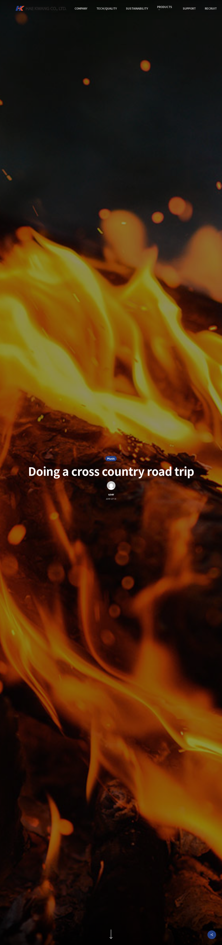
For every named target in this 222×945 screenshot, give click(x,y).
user (111, 494)
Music (111, 459)
